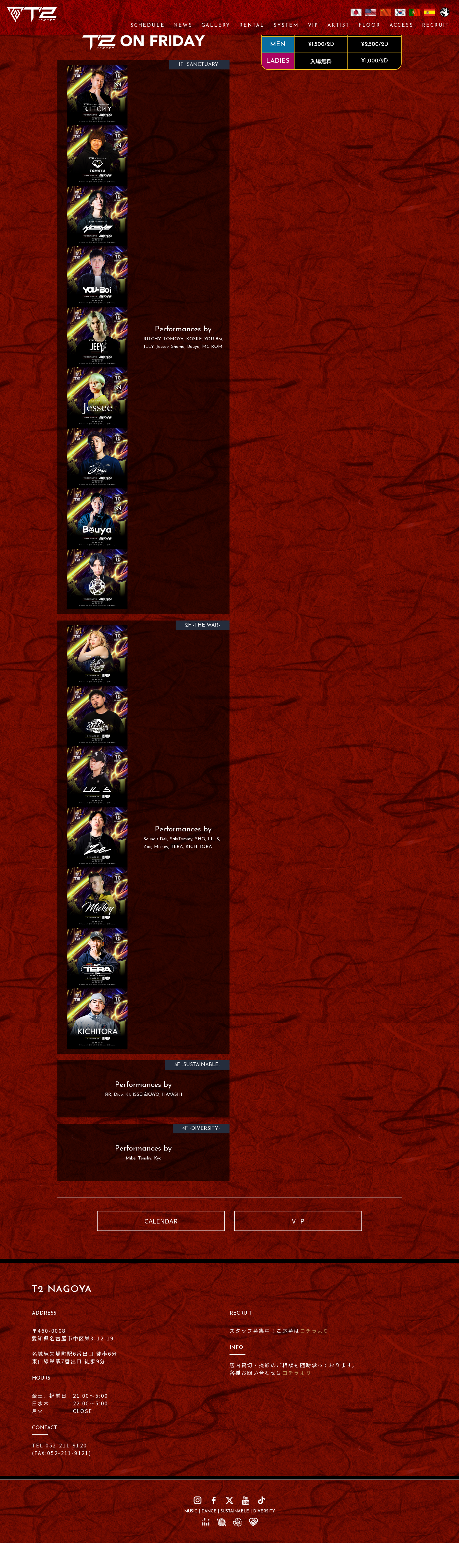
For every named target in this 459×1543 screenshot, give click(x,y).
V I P (298, 1220)
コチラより (314, 1330)
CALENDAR (161, 1220)
